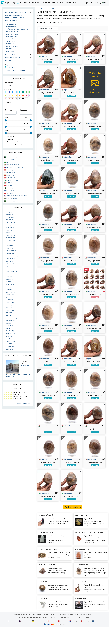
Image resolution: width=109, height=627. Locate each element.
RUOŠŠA (10, 190)
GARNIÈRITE (10, 258)
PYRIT (9, 307)
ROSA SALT (10, 315)
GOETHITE (10, 263)
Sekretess (35, 614)
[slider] (6, 120)
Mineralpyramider (13, 36)
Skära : (7, 130)
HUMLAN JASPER (12, 271)
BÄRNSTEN (10, 235)
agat (64, 90)
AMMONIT (10, 219)
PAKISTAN (10, 188)
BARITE (9, 232)
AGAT (9, 212)
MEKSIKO (10, 183)
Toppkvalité (10, 68)
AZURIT (9, 230)
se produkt (48, 62)
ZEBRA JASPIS (11, 346)
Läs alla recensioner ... (24, 403)
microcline (43, 56)
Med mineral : (9, 110)
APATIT (9, 225)
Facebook (34, 617)
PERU (9, 185)
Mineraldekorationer (14, 15)
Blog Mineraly (24, 617)
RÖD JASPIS (10, 320)
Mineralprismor (12, 26)
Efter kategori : (9, 82)
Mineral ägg (11, 43)
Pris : (6, 117)
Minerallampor (12, 34)
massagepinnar (12, 46)
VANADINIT (10, 343)
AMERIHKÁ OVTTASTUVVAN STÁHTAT (17, 195)
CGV (15, 614)
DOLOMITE (10, 245)
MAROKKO (10, 177)
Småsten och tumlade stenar (17, 29)
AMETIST (10, 217)
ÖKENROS (10, 349)
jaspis (41, 190)
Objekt (48, 8)
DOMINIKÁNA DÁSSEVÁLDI (14, 167)
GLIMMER (9, 261)
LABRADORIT (11, 289)
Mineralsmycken (12, 57)
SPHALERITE (10, 333)
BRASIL (9, 162)
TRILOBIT (9, 338)
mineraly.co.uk (24, 621)
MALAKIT (9, 297)
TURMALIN (10, 341)
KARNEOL (10, 282)
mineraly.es (62, 621)
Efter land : (23, 110)
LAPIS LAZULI (10, 292)
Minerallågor (11, 39)
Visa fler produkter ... (73, 507)
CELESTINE (10, 240)
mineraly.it (51, 621)
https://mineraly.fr (84, 617)
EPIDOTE (9, 248)
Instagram (43, 617)
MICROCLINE (11, 300)
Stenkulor (10, 41)
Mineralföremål (13, 20)
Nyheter (8, 65)
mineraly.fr (12, 621)
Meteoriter (10, 60)
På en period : (9, 102)
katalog (41, 8)
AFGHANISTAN (11, 157)
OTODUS (9, 305)
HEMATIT (9, 269)
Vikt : (6, 124)
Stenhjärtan (11, 24)
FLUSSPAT (10, 253)
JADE (8, 274)
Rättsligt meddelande (23, 614)
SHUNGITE (10, 328)
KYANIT (9, 287)
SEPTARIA (9, 325)
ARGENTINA (10, 159)
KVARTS (10, 284)
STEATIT (9, 336)
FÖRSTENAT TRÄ (12, 256)
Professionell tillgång (67, 614)
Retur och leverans (53, 614)
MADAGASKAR (12, 180)
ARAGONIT (10, 227)
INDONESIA (10, 172)
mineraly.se (96, 621)
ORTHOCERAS (11, 302)
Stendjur (10, 48)
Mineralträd (11, 51)
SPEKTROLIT (10, 331)
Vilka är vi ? (42, 614)
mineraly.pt (85, 621)
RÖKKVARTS (10, 323)
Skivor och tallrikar (14, 31)
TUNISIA (9, 193)
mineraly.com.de (38, 621)
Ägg (53, 8)
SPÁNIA (9, 170)
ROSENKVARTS (11, 318)
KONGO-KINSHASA (12, 164)
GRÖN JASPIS (11, 266)
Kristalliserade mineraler (16, 18)
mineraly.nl (74, 621)
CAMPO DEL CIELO (12, 237)
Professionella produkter (16, 70)
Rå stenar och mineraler (16, 12)
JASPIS (9, 276)
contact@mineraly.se (68, 617)
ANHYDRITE (10, 222)
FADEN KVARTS (11, 250)
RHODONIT (10, 313)
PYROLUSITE (10, 310)
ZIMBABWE (10, 201)
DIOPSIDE (9, 243)
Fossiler (10, 55)
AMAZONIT (10, 214)
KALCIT (9, 279)
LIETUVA (10, 175)
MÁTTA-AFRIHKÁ (11, 198)
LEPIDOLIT (10, 294)
